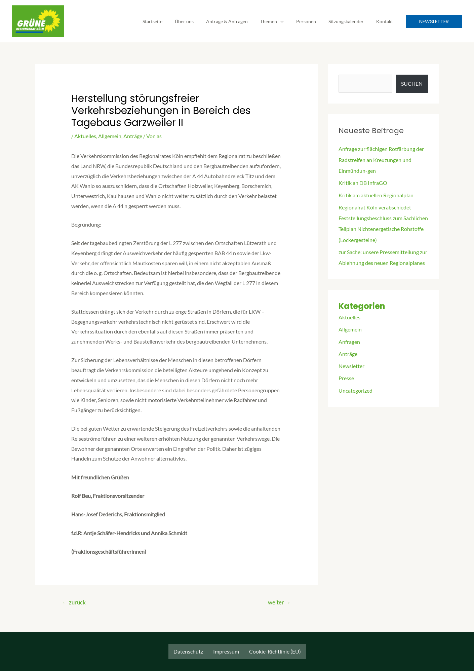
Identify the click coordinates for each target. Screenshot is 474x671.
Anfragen (349, 340)
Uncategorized (355, 389)
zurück (74, 602)
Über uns (200, 21)
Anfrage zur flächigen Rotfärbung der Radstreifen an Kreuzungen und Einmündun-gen (381, 159)
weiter (279, 602)
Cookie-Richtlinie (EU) (275, 651)
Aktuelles (85, 136)
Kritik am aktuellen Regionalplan (376, 194)
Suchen (412, 83)
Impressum (226, 651)
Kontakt (386, 21)
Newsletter (351, 364)
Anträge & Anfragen (240, 21)
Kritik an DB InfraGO (363, 182)
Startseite (172, 21)
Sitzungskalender (350, 21)
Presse (346, 376)
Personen (313, 21)
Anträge (132, 136)
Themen (279, 21)
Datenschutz (188, 651)
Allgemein (109, 136)
